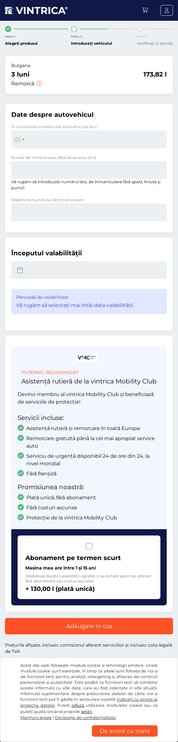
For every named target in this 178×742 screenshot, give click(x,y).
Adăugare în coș (89, 626)
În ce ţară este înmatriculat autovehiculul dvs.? (55, 126)
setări (86, 711)
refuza (78, 705)
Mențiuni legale (36, 717)
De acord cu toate (125, 731)
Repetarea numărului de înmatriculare (47, 199)
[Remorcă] (38, 84)
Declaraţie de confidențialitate (85, 717)
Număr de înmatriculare (53, 157)
